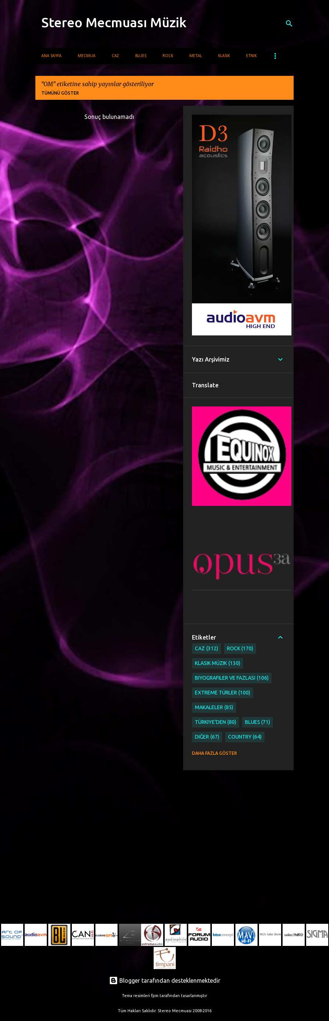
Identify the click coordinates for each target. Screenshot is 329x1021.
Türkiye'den (215, 722)
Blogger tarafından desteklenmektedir (164, 980)
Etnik (251, 56)
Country (245, 737)
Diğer (207, 737)
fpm (154, 995)
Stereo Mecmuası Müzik (113, 22)
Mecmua (86, 56)
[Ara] (289, 23)
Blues (140, 56)
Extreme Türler (222, 693)
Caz (115, 56)
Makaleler (214, 707)
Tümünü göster (60, 93)
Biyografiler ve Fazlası (232, 678)
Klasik (224, 56)
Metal (195, 56)
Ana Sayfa (51, 56)
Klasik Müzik (217, 663)
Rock (167, 56)
